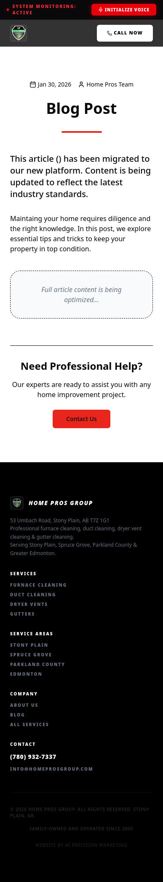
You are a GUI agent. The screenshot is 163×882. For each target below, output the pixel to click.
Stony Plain (29, 645)
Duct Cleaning (33, 595)
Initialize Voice (124, 10)
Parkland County (37, 664)
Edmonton (26, 674)
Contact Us (81, 419)
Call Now (125, 32)
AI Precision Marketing (96, 845)
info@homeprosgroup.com (52, 769)
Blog (17, 715)
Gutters (22, 614)
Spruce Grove (31, 655)
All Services (29, 724)
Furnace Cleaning (38, 585)
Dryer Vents (29, 604)
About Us (24, 705)
